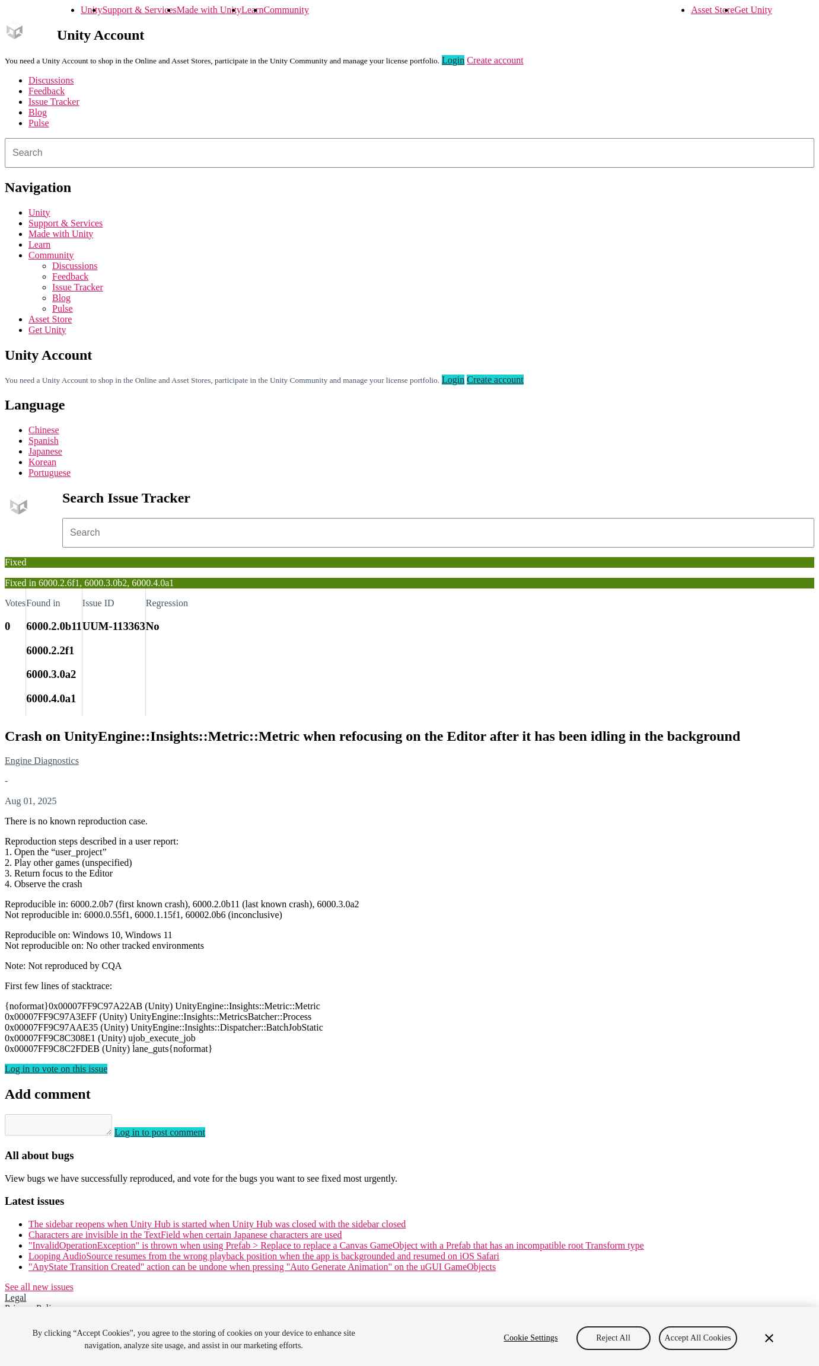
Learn (252, 10)
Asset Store (712, 10)
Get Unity (753, 10)
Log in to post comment (171, 1136)
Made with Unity (209, 10)
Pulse (38, 123)
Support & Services (139, 10)
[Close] (769, 1338)
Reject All (613, 1337)
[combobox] (409, 153)
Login (453, 60)
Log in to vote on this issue (56, 1069)
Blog (37, 112)
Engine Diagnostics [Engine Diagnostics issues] (42, 761)
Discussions (51, 80)
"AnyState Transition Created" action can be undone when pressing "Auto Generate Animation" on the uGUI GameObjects (262, 1270)
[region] (409, 1336)
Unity (91, 10)
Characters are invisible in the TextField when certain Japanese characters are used (185, 1238)
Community (285, 10)
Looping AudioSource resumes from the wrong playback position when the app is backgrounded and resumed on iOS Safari (263, 1260)
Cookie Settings (530, 1337)
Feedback (46, 91)
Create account (495, 60)
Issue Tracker (53, 102)
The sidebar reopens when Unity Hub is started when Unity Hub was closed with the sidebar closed (217, 1228)
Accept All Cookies (698, 1337)
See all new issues (39, 1290)
